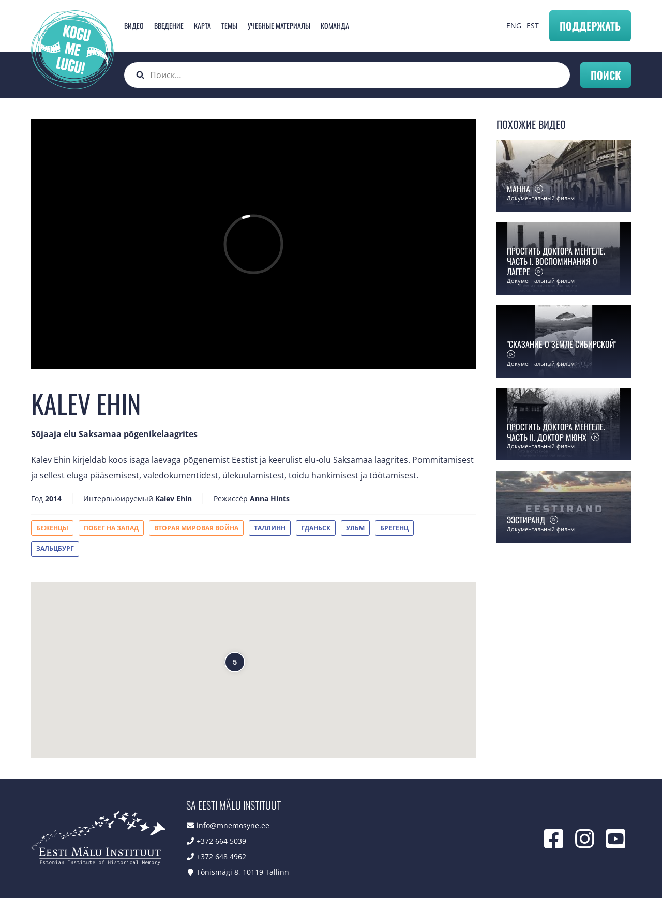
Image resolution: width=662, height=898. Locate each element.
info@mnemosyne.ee (233, 825)
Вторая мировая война (196, 527)
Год (37, 498)
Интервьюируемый (118, 498)
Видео (134, 25)
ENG (513, 26)
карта (202, 25)
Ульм (355, 527)
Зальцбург (55, 548)
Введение (169, 25)
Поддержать (590, 26)
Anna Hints (270, 498)
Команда (335, 25)
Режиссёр (231, 498)
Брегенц (394, 527)
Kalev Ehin (173, 498)
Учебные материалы (279, 25)
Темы (229, 25)
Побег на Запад (111, 527)
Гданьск (315, 527)
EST (532, 26)
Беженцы (52, 527)
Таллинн (269, 527)
